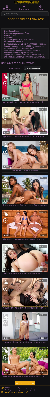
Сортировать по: (16, 68)
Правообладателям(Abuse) (14, 392)
